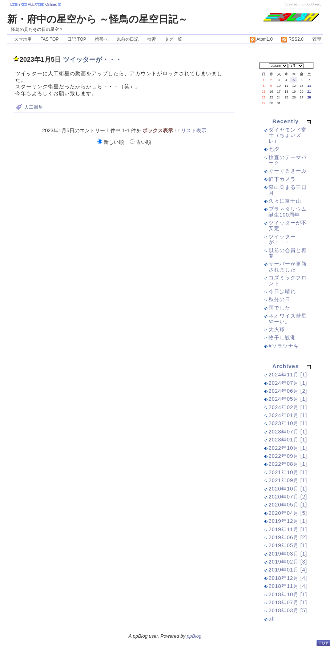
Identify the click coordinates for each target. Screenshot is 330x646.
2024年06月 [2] (288, 391)
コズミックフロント (288, 280)
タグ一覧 (173, 39)
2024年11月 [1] (288, 374)
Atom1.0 (261, 39)
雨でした (279, 308)
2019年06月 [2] (288, 537)
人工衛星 (33, 107)
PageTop (323, 643)
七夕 (274, 149)
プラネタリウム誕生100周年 (288, 211)
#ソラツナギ (284, 346)
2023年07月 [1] (288, 432)
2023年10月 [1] (288, 423)
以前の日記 (127, 39)
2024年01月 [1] (288, 415)
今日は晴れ (282, 291)
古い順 (140, 142)
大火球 (277, 329)
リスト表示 (193, 130)
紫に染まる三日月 (288, 189)
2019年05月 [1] (288, 545)
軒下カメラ (282, 179)
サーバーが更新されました (288, 266)
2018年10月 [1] (288, 594)
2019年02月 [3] (288, 562)
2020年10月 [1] (288, 489)
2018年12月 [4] (288, 578)
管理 (316, 39)
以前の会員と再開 (288, 253)
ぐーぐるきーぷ (288, 171)
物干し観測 (282, 337)
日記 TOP (76, 39)
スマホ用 (23, 39)
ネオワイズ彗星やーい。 (288, 318)
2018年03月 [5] (288, 610)
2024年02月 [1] (288, 407)
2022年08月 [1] (288, 464)
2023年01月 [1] (288, 440)
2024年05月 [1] (288, 399)
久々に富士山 (285, 201)
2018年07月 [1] (288, 602)
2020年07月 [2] (288, 497)
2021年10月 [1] (288, 472)
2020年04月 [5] (288, 513)
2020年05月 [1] (288, 505)
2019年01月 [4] (288, 570)
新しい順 (111, 142)
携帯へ (101, 39)
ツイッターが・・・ (92, 59)
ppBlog (194, 636)
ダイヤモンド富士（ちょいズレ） (288, 135)
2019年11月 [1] (288, 529)
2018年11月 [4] (288, 586)
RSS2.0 (292, 39)
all (272, 619)
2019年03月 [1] (288, 554)
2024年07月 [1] (288, 383)
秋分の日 (279, 299)
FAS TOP (49, 39)
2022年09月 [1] (288, 456)
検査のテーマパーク (288, 160)
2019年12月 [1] (288, 521)
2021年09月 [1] (288, 480)
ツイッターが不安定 (288, 225)
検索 (151, 39)
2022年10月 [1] (288, 448)
